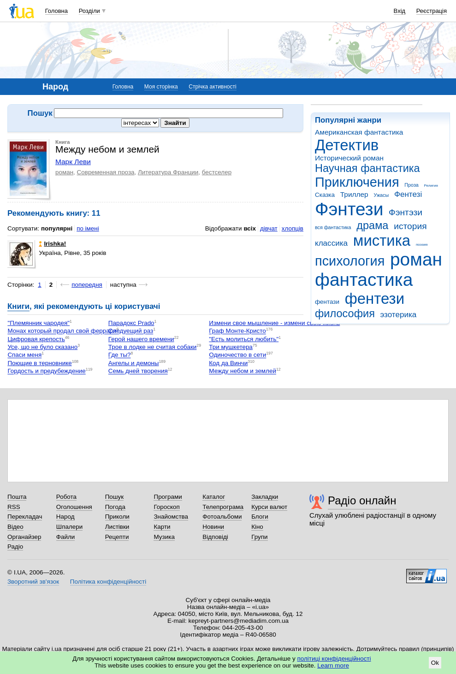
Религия (431, 185)
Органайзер (24, 536)
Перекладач (24, 516)
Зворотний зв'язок (33, 581)
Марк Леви (73, 162)
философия (345, 313)
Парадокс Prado (131, 322)
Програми (168, 496)
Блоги (259, 516)
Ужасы (381, 195)
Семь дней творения (138, 371)
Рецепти (117, 536)
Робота (66, 496)
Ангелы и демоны (133, 363)
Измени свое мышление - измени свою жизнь (274, 322)
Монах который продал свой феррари (61, 331)
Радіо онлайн (362, 500)
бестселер (216, 172)
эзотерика (398, 314)
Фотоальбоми (222, 516)
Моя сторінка (161, 86)
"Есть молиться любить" (243, 339)
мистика (381, 240)
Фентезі (408, 194)
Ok (435, 662)
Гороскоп (166, 506)
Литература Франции (168, 172)
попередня (86, 284)
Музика (164, 536)
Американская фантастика (359, 132)
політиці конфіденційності (334, 658)
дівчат (269, 228)
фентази (327, 301)
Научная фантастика (367, 168)
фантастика (364, 280)
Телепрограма (222, 506)
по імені (88, 228)
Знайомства (171, 516)
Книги (18, 306)
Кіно (257, 526)
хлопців (292, 228)
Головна (56, 10)
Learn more (333, 665)
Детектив (347, 145)
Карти (162, 526)
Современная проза (106, 172)
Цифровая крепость (36, 339)
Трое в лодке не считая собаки (152, 346)
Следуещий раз (130, 331)
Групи (259, 536)
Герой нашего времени (141, 339)
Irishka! (52, 243)
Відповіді (215, 536)
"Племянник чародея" (38, 322)
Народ (65, 516)
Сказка (325, 194)
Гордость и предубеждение (46, 371)
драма (372, 225)
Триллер (354, 194)
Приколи (117, 516)
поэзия (421, 244)
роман (416, 259)
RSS (13, 506)
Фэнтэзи (405, 212)
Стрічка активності (212, 86)
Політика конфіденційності (108, 581)
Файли (65, 536)
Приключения (357, 182)
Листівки (117, 526)
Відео (15, 526)
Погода (115, 506)
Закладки (264, 496)
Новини (213, 526)
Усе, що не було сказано (42, 346)
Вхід (400, 10)
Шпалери (69, 526)
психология (350, 261)
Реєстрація (431, 10)
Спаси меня (24, 355)
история (410, 226)
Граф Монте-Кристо (237, 331)
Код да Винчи (228, 363)
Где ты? (119, 355)
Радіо (15, 546)
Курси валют (269, 506)
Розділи (89, 10)
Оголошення (74, 506)
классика (331, 243)
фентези (374, 298)
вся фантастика (333, 227)
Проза (411, 185)
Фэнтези (349, 209)
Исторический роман (349, 158)
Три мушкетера (231, 346)
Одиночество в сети (237, 355)
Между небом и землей (242, 371)
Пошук (114, 496)
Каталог (213, 496)
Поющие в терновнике (39, 363)
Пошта (16, 496)
